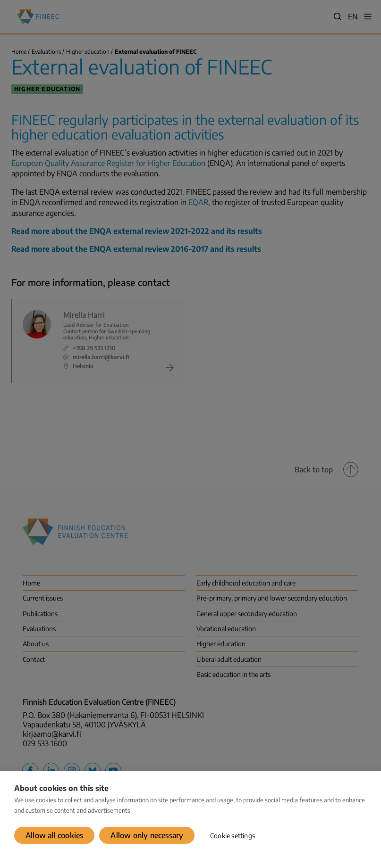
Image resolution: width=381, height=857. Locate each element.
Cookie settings (232, 836)
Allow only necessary (146, 835)
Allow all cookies (54, 835)
